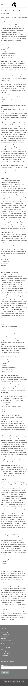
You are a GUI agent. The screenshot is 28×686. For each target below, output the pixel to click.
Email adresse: (4, 665)
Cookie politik (4, 655)
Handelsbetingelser (6, 651)
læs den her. (22, 161)
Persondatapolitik (5, 653)
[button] (2, 5)
